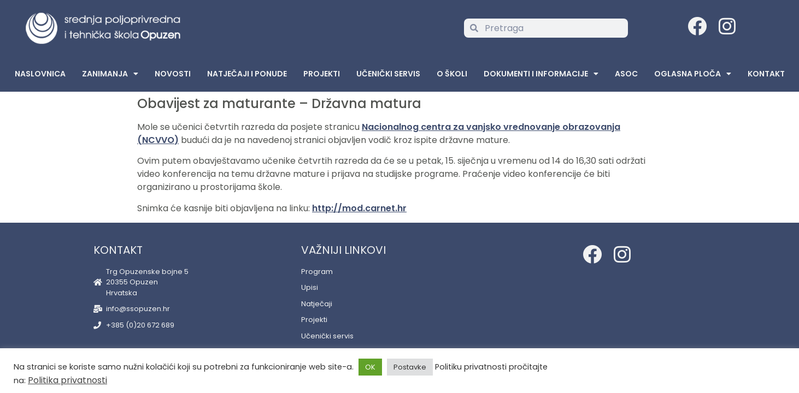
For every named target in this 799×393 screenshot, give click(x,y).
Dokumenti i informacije (541, 73)
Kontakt (766, 73)
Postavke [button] (409, 367)
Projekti (321, 73)
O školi (452, 73)
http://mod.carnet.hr (359, 208)
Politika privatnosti (67, 380)
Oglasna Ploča (692, 73)
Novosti (173, 73)
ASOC (626, 73)
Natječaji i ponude (247, 73)
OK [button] (370, 367)
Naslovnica (40, 73)
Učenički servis (388, 73)
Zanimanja (110, 73)
